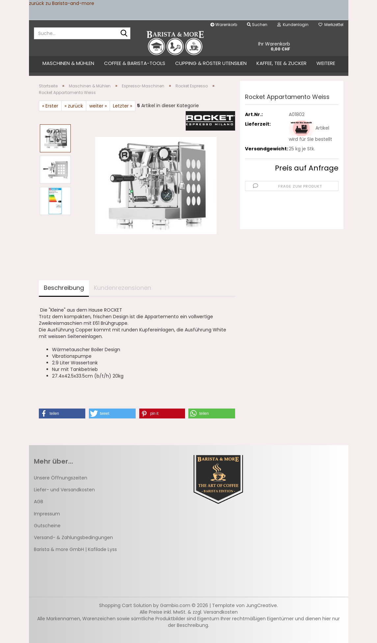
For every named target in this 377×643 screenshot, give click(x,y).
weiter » (98, 106)
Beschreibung (64, 288)
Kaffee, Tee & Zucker (281, 63)
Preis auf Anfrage (306, 168)
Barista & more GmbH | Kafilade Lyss (75, 549)
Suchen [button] (257, 24)
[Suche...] (124, 34)
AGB (38, 501)
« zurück (74, 106)
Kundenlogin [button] (293, 24)
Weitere (325, 63)
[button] (62, 413)
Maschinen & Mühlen (68, 63)
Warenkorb (223, 24)
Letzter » (122, 106)
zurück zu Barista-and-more (61, 3)
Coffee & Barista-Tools (134, 63)
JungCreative (261, 605)
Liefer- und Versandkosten (64, 489)
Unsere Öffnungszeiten (60, 478)
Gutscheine (47, 525)
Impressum (47, 513)
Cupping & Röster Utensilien (211, 63)
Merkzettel (330, 24)
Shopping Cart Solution (125, 605)
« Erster (50, 106)
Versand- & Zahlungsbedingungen (73, 537)
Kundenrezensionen (122, 288)
